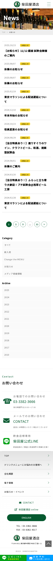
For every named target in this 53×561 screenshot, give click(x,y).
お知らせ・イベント (14, 491)
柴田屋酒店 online (26, 509)
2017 (6, 347)
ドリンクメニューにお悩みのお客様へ (23, 464)
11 (37, 224)
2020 (6, 325)
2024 (6, 297)
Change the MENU (14, 259)
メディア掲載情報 (13, 273)
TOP (48, 544)
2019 (6, 333)
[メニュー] (49, 4)
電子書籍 (8, 482)
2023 (6, 304)
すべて (7, 244)
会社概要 (8, 473)
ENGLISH (26, 517)
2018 (6, 340)
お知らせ (8, 266)
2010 (6, 354)
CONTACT (32, 423)
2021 (6, 318)
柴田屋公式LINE (32, 443)
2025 (6, 290)
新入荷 (7, 252)
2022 (6, 311)
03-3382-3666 (32, 404)
